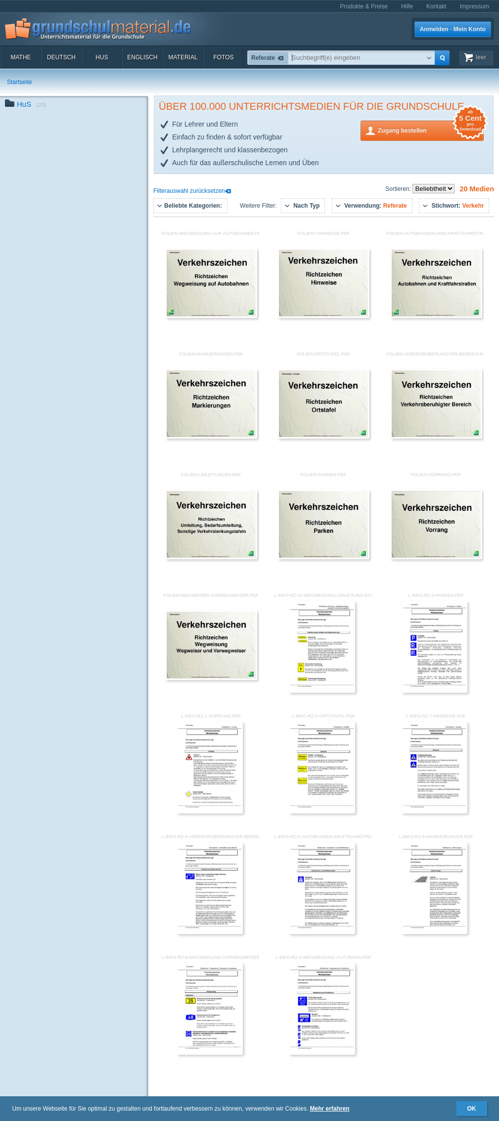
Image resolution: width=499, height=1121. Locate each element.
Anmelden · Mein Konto (453, 29)
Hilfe (407, 6)
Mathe (20, 57)
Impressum (474, 6)
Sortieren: (398, 188)
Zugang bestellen (431, 130)
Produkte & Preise (364, 6)
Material (182, 57)
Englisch (142, 57)
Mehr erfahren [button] (330, 1108)
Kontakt (436, 6)
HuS (101, 57)
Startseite (19, 82)
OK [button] (471, 1108)
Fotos (223, 57)
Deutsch (61, 57)
